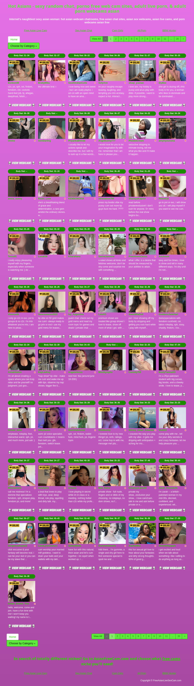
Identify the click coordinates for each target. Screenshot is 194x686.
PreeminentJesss (138, 256)
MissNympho (105, 372)
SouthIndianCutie (77, 83)
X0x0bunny (104, 430)
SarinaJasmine (106, 256)
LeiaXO (102, 314)
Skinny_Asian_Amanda (141, 430)
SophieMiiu (135, 545)
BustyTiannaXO (167, 372)
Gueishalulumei (76, 430)
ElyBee (162, 83)
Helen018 (164, 198)
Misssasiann (14, 488)
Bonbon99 (13, 83)
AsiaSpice (43, 488)
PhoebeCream (136, 140)
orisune (72, 488)
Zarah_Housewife (168, 488)
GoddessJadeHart (168, 314)
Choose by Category (23, 45)
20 (177, 39)
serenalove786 (106, 198)
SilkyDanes (44, 430)
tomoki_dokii (15, 430)
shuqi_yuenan (136, 83)
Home (13, 39)
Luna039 (42, 256)
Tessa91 (12, 256)
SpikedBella (74, 545)
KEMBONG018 (76, 198)
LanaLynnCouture (47, 545)
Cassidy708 (135, 372)
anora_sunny (15, 198)
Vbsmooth (13, 314)
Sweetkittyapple (167, 545)
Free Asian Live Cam (35, 30)
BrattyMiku (44, 83)
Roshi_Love (44, 198)
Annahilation (15, 372)
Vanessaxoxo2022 (48, 314)
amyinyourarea (167, 140)
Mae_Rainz (104, 488)
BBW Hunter (169, 30)
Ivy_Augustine (76, 314)
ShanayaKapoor (137, 198)
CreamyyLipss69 (138, 488)
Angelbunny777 (106, 140)
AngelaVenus (75, 372)
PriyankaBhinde (76, 140)
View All (96, 39)
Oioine (11, 140)
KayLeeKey (44, 372)
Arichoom (164, 256)
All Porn (142, 30)
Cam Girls (117, 30)
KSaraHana (74, 256)
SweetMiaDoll (136, 314)
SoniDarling (44, 140)
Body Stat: (21, 55)
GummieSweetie (107, 545)
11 (165, 39)
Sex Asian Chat (83, 30)
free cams (171, 658)
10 (158, 39)
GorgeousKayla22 (17, 545)
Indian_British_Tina (18, 603)
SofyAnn (103, 83)
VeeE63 (163, 430)
